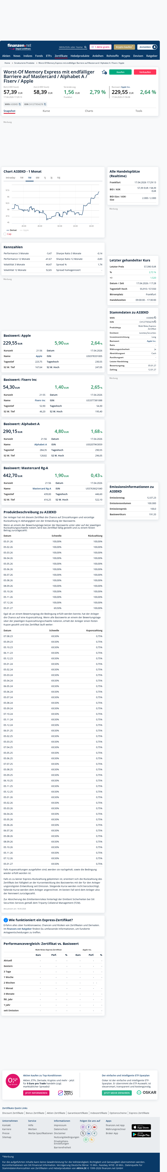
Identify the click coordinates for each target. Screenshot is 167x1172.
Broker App (112, 1133)
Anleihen (97, 56)
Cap (9, 234)
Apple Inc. (125, 87)
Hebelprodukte (80, 56)
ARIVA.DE (81, 1168)
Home (7, 63)
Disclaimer (60, 1133)
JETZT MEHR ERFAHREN (117, 1092)
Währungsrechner (116, 1129)
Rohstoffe (112, 56)
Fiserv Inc (40, 400)
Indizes (27, 56)
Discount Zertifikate (12, 1113)
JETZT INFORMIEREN (36, 1092)
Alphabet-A (40, 444)
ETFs (49, 56)
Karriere (6, 1129)
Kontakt (6, 1125)
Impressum (60, 1125)
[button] (101, 47)
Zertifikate (61, 56)
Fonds (39, 56)
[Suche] (85, 47)
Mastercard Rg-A (42, 488)
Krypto (126, 56)
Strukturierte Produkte (24, 63)
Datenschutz (61, 1129)
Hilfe (30, 1125)
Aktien (6, 56)
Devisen (138, 56)
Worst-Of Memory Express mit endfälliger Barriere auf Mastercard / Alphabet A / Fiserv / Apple (81, 63)
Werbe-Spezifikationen (40, 1133)
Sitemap (6, 1137)
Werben (32, 1129)
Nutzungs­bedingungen (66, 1137)
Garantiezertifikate (78, 1113)
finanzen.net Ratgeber (19, 928)
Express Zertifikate (139, 1113)
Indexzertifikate (98, 1113)
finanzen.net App (115, 1125)
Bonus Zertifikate (35, 1113)
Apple (39, 356)
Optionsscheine (118, 1113)
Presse (5, 1133)
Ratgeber (152, 56)
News (16, 56)
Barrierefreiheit (62, 1147)
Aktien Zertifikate (56, 1113)
